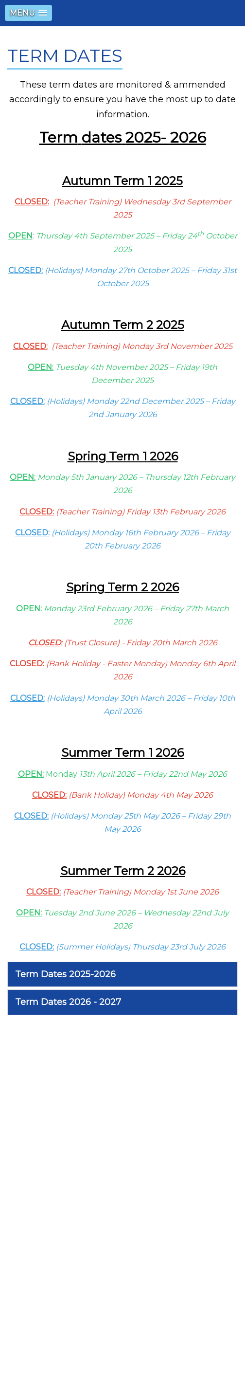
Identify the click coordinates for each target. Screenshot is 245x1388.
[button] (28, 13)
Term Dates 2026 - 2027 (68, 1002)
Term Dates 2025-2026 (65, 974)
